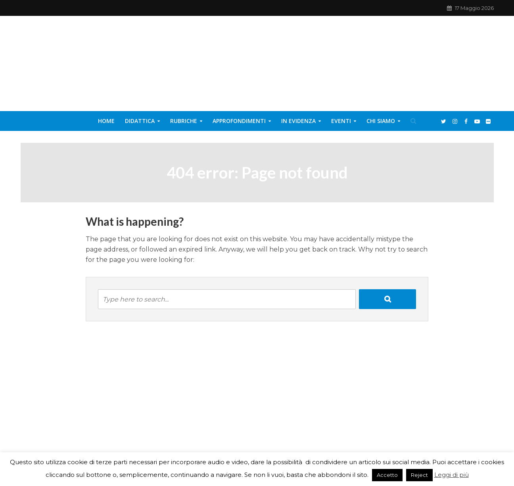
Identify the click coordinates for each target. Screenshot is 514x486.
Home (106, 121)
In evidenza (298, 121)
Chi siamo (380, 121)
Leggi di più (451, 474)
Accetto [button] (387, 475)
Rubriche (183, 121)
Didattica (140, 121)
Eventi (341, 121)
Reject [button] (419, 475)
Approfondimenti (239, 121)
